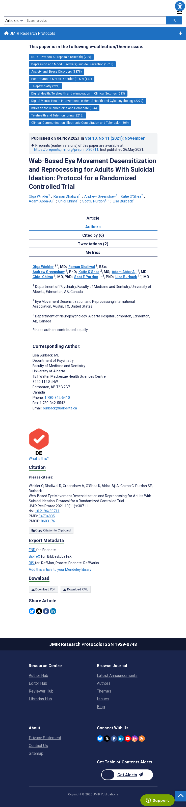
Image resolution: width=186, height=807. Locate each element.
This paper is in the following (86, 47)
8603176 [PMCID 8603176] (48, 521)
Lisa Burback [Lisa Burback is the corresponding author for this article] (46, 355)
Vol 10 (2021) (115, 138)
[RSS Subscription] (142, 738)
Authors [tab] (93, 226)
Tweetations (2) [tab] (93, 244)
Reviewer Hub (41, 691)
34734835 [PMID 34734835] (47, 516)
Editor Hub (38, 683)
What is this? (39, 459)
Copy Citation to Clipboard (51, 530)
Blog (101, 706)
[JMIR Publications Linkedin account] (121, 738)
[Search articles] (174, 20)
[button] (179, 6)
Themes (104, 691)
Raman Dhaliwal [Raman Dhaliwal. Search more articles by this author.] (68, 196)
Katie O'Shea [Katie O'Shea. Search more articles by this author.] (132, 196)
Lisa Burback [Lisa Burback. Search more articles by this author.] (124, 201)
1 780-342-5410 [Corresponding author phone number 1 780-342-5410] (57, 398)
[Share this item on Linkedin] (53, 611)
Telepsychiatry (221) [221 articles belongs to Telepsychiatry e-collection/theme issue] (45, 86)
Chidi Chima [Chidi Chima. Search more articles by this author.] (69, 201)
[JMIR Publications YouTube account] (128, 738)
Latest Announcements (117, 675)
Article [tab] (93, 218)
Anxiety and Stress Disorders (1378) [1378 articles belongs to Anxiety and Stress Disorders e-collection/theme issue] (56, 71)
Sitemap (36, 753)
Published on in (88, 138)
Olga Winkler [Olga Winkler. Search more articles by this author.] (40, 196)
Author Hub (38, 675)
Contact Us (38, 745)
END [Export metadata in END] (32, 550)
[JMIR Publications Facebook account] (114, 738)
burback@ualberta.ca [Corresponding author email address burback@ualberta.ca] (60, 408)
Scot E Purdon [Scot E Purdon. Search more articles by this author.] (96, 201)
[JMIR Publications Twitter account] (107, 738)
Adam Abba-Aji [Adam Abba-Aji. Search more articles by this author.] (42, 201)
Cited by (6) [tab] (93, 235)
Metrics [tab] (93, 252)
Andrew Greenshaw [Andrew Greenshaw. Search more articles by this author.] (101, 196)
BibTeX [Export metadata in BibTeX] (35, 556)
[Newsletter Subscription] (127, 774)
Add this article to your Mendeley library (60, 569)
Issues (103, 699)
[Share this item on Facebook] (46, 611)
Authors (104, 683)
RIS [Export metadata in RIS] (32, 563)
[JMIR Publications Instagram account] (134, 738)
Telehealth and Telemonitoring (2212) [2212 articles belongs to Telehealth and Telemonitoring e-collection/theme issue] (57, 115)
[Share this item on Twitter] (39, 611)
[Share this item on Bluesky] (32, 611)
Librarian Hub (40, 699)
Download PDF (43, 589)
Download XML (75, 589)
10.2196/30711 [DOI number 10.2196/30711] (47, 511)
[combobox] (95, 20)
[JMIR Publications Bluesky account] (100, 738)
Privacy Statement (45, 737)
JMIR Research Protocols (29, 33)
